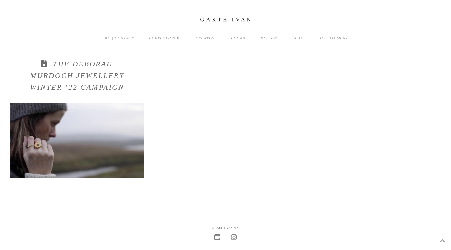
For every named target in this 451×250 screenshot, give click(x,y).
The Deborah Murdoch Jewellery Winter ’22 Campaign (77, 75)
